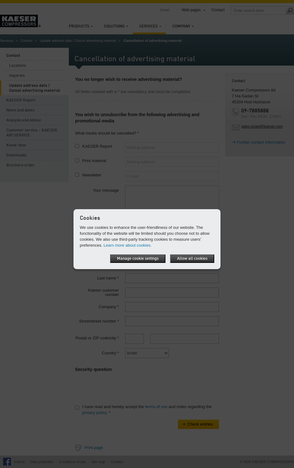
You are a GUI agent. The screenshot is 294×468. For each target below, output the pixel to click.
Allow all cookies (192, 259)
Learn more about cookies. (128, 245)
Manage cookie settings (138, 259)
